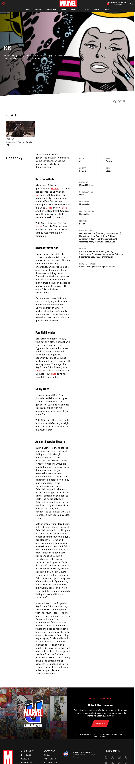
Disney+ (47, 755)
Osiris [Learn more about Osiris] (108, 233)
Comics (38, 10)
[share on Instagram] (123, 102)
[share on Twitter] (118, 102)
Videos (97, 10)
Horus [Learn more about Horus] (82, 236)
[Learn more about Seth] (64, 207)
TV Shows (85, 10)
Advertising (49, 751)
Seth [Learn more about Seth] (115, 239)
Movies (74, 10)
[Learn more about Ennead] (55, 188)
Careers (25, 759)
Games (63, 10)
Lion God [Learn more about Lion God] (95, 236)
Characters (51, 10)
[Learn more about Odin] (38, 370)
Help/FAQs (26, 755)
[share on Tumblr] (125, 757)
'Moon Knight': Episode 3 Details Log (19, 143)
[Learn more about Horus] (38, 226)
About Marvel (28, 751)
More (107, 10)
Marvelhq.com (50, 759)
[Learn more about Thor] (53, 373)
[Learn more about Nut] (37, 194)
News (28, 10)
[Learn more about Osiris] (49, 207)
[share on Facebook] (113, 102)
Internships (27, 763)
